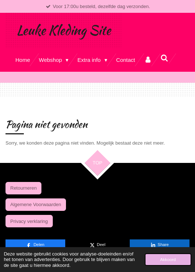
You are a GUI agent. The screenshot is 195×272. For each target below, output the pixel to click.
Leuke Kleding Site (63, 30)
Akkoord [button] (168, 259)
